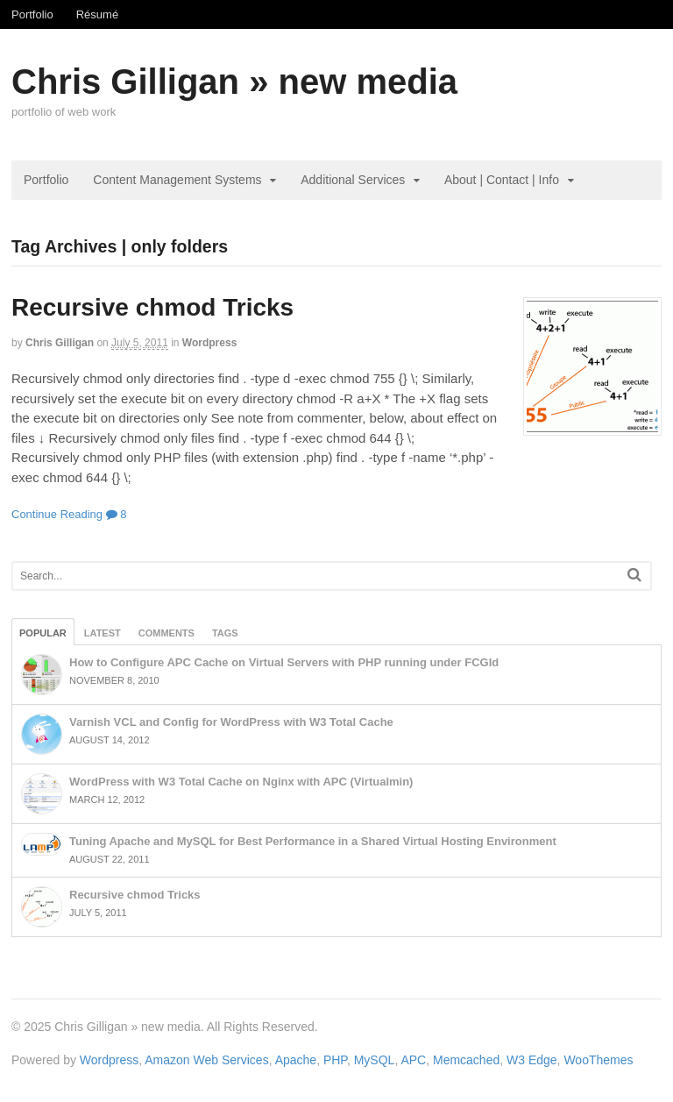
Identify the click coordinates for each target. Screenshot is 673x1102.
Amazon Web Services (206, 1060)
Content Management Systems (177, 180)
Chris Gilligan (59, 343)
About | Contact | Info (501, 180)
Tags (225, 633)
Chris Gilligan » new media (234, 81)
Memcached (466, 1060)
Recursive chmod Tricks (152, 307)
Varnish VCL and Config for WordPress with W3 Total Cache (231, 722)
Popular (43, 633)
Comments (166, 633)
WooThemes (598, 1060)
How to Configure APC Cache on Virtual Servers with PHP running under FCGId (284, 662)
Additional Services (353, 180)
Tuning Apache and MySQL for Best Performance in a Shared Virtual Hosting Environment (312, 841)
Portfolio (32, 14)
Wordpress (209, 343)
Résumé (97, 14)
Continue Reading (57, 514)
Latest (102, 633)
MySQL (374, 1060)
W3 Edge (532, 1060)
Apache (295, 1060)
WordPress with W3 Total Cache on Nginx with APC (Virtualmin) (241, 781)
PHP (335, 1060)
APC (413, 1060)
